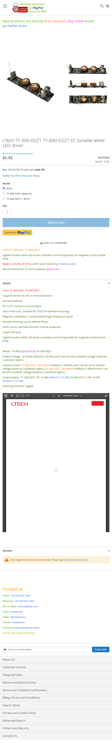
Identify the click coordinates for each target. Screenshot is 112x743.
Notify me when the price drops (21, 175)
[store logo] (28, 7)
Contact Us (10, 736)
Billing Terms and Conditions (21, 698)
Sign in (62, 559)
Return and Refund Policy (19, 682)
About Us (9, 659)
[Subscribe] (100, 649)
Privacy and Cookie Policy (19, 713)
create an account (78, 559)
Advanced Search (14, 720)
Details (7, 283)
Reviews (7, 550)
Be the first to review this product (18, 153)
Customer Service (14, 667)
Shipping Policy (12, 675)
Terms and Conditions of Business (25, 690)
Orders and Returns (16, 728)
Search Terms (12, 705)
